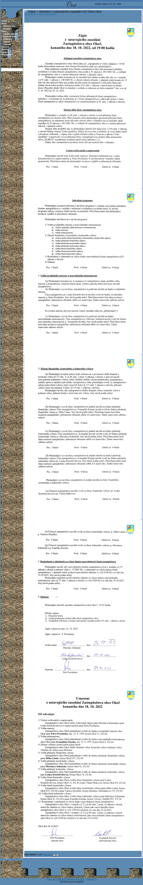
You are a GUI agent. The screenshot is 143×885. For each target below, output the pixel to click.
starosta (47, 854)
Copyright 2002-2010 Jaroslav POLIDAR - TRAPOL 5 (71, 879)
